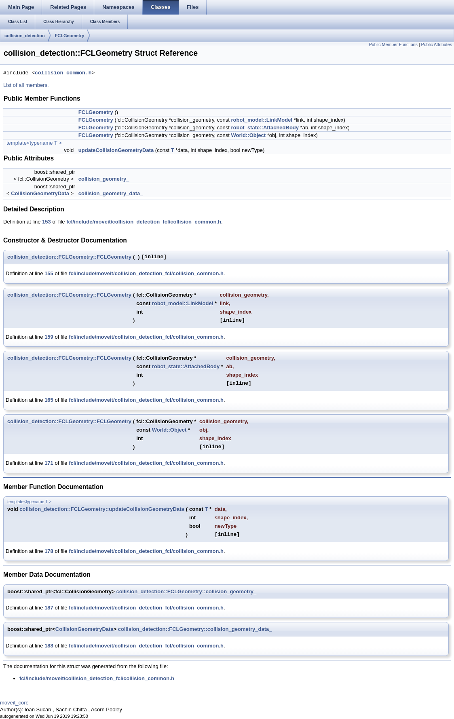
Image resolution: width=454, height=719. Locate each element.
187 (48, 608)
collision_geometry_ (103, 179)
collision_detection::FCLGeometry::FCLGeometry (69, 257)
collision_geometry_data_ (110, 193)
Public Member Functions (393, 44)
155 (48, 273)
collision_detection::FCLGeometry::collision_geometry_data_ (195, 629)
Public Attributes (436, 44)
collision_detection (24, 35)
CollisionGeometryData (40, 193)
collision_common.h (63, 73)
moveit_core (14, 703)
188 (48, 646)
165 (48, 400)
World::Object (248, 135)
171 (48, 463)
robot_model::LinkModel (261, 120)
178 (48, 551)
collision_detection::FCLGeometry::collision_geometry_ (186, 591)
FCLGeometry (69, 35)
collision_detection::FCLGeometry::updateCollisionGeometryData (101, 509)
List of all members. (26, 85)
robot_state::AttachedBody (265, 127)
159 (48, 337)
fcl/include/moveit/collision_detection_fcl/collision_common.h (143, 222)
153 (46, 222)
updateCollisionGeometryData (116, 150)
